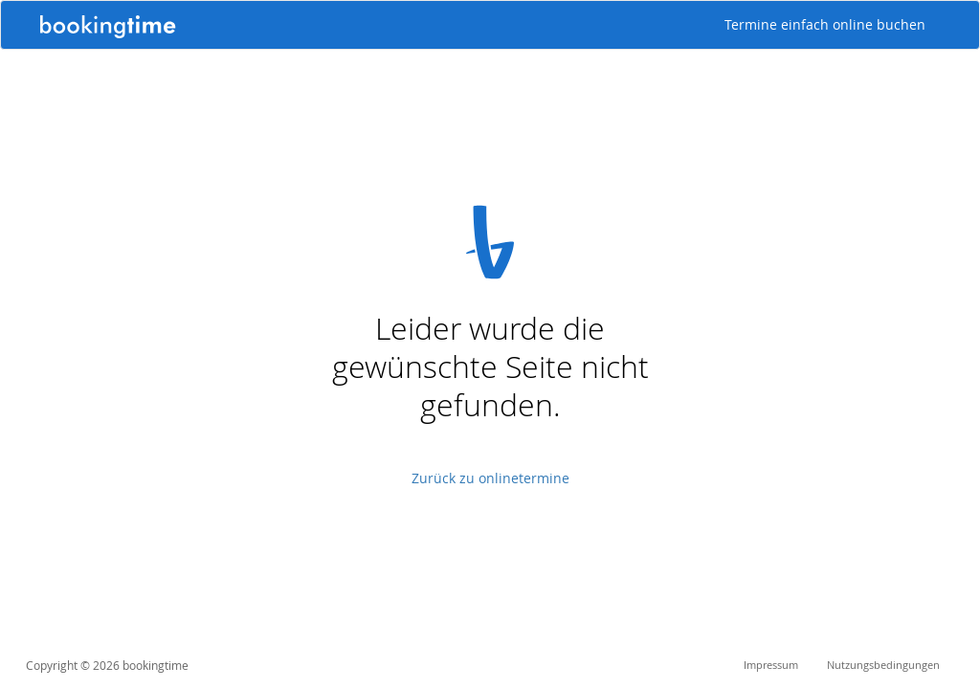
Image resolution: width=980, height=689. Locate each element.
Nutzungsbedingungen (883, 664)
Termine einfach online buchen (824, 24)
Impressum (771, 664)
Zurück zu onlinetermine (490, 478)
